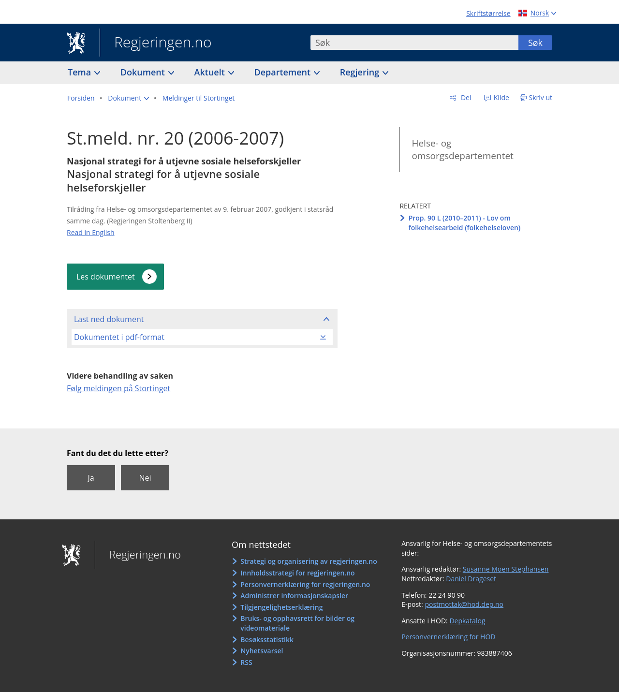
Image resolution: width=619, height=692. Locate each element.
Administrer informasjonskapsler (294, 595)
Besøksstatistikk (267, 639)
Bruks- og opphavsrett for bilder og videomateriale (297, 623)
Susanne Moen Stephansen (506, 569)
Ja (91, 477)
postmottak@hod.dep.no (464, 604)
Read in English (91, 232)
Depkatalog (467, 620)
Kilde (500, 97)
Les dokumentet (105, 276)
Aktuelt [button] (210, 72)
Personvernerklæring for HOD (448, 636)
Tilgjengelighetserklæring (281, 607)
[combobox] (414, 42)
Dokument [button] (143, 72)
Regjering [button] (361, 72)
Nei (145, 477)
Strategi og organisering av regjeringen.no (308, 561)
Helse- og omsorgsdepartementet (462, 149)
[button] (128, 98)
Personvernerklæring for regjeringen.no (305, 584)
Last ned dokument (109, 319)
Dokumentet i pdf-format (119, 337)
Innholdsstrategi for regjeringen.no (297, 572)
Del (465, 97)
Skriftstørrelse (488, 13)
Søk (535, 42)
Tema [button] (80, 72)
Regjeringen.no (156, 43)
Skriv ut (541, 97)
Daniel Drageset (471, 578)
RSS (246, 662)
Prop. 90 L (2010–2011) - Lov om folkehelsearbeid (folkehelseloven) (465, 222)
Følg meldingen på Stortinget (118, 388)
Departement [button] (283, 72)
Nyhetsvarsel (261, 650)
